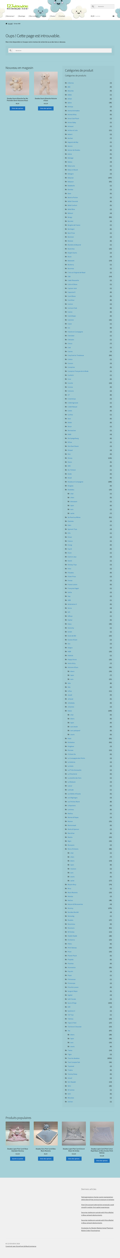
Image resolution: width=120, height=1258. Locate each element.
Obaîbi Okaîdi (72, 936)
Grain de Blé (72, 636)
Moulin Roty (72, 884)
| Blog (44, 16)
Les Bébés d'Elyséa (74, 794)
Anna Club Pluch (73, 118)
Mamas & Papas (73, 817)
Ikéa (69, 683)
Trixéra (70, 1070)
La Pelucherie (72, 774)
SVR (69, 1007)
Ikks (69, 687)
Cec (69, 328)
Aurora (70, 146)
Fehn (69, 569)
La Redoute (72, 782)
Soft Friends (72, 999)
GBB (69, 600)
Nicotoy (70, 908)
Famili (70, 561)
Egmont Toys (72, 529)
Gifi (69, 612)
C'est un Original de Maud (76, 272)
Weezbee (71, 1098)
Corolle (70, 383)
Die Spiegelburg (73, 438)
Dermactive (72, 430)
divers (72, 671)
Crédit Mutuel (72, 407)
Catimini (71, 320)
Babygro (71, 174)
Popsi (70, 975)
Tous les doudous (74, 1058)
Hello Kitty (71, 663)
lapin (72, 505)
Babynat (71, 178)
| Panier (52, 16)
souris (72, 734)
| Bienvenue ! (10, 16)
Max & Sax (71, 833)
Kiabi (69, 738)
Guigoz (70, 648)
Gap (69, 596)
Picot (69, 952)
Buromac (71, 268)
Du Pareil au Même (74, 517)
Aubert (70, 134)
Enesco (70, 541)
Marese (70, 821)
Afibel (70, 99)
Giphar (70, 620)
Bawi (69, 193)
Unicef (70, 1078)
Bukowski (71, 261)
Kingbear (71, 746)
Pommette (72, 967)
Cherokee (71, 336)
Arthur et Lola (72, 130)
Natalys (70, 896)
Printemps (71, 983)
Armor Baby (72, 122)
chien (72, 497)
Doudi (70, 478)
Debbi (70, 422)
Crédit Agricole (73, 403)
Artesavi (70, 126)
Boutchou (71, 249)
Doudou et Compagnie (75, 482)
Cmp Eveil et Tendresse (76, 355)
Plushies (71, 963)
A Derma (71, 83)
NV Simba (71, 932)
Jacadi (70, 695)
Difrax (70, 442)
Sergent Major (73, 991)
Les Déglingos (72, 798)
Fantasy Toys (72, 565)
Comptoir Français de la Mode (78, 371)
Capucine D (71, 292)
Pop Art (70, 971)
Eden (69, 525)
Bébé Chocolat (73, 201)
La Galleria (71, 762)
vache (72, 513)
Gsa (69, 644)
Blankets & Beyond (74, 245)
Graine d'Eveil (72, 640)
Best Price (71, 233)
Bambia (70, 189)
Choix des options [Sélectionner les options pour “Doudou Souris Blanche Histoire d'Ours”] (46, 108)
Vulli (69, 1094)
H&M (69, 651)
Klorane (70, 750)
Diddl (69, 434)
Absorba (70, 91)
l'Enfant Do (72, 754)
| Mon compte (33, 16)
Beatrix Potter (73, 197)
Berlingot (71, 229)
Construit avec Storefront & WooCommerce (21, 1246)
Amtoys (70, 107)
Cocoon (70, 363)
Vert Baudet (72, 1082)
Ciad (69, 347)
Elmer (70, 537)
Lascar (70, 786)
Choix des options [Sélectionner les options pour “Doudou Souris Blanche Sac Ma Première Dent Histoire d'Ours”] (17, 108)
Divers (70, 462)
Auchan (70, 138)
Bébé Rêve (71, 209)
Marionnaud (72, 825)
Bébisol (70, 213)
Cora (69, 379)
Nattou (70, 900)
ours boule (74, 727)
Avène (70, 154)
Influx (70, 691)
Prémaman (72, 979)
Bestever (71, 237)
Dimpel (70, 450)
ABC (69, 87)
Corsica (70, 387)
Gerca (70, 608)
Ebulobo (71, 521)
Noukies (70, 920)
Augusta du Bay (73, 142)
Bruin (69, 257)
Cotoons (71, 391)
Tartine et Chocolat (74, 1027)
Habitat (70, 655)
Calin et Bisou (72, 284)
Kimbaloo (71, 742)
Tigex (70, 1054)
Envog (70, 545)
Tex (69, 1031)
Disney (70, 458)
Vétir (69, 1086)
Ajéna (70, 103)
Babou (70, 162)
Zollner (70, 1102)
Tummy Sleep (72, 1074)
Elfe (69, 533)
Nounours (71, 928)
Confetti (71, 375)
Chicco (70, 343)
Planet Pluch (72, 956)
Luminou (71, 809)
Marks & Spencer (73, 829)
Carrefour (71, 300)
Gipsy (69, 624)
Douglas (70, 486)
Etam (70, 553)
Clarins (70, 351)
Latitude (71, 790)
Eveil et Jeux (72, 557)
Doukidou (71, 490)
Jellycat (70, 699)
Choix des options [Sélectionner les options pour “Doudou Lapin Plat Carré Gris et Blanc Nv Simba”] (74, 1159)
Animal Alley (72, 114)
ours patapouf (75, 730)
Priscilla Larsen (73, 987)
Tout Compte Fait (74, 1062)
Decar (70, 426)
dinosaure (73, 501)
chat (71, 494)
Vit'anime (71, 1090)
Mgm (69, 841)
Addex (70, 95)
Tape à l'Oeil (72, 1023)
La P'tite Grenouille (74, 770)
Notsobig (71, 916)
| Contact (62, 16)
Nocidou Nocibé (73, 912)
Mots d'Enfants (73, 849)
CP (69, 395)
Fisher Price (72, 576)
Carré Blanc (72, 296)
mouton (73, 869)
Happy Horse (72, 659)
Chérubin (71, 340)
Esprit (70, 549)
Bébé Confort (72, 205)
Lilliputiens (72, 805)
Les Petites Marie (74, 802)
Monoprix (71, 845)
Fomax (70, 580)
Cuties (70, 411)
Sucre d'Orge (72, 1003)
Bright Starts (72, 253)
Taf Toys (71, 1015)
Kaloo (70, 711)
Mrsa (69, 888)
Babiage (70, 158)
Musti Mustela (72, 892)
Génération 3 (72, 604)
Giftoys (70, 616)
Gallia (70, 592)
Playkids (70, 959)
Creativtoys (72, 399)
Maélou (70, 813)
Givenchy (71, 628)
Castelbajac (72, 316)
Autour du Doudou (74, 150)
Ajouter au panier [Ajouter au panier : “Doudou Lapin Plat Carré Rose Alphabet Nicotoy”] (17, 1159)
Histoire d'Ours (73, 667)
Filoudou (71, 573)
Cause (70, 324)
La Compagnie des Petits (76, 758)
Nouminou (71, 924)
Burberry (71, 265)
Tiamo (70, 1050)
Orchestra (71, 940)
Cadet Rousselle (73, 280)
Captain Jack (72, 288)
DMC (69, 466)
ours (71, 509)
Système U (71, 1011)
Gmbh (70, 632)
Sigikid (70, 995)
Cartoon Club (72, 308)
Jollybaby (71, 703)
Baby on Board (73, 170)
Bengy (70, 217)
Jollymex (71, 707)
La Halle (70, 766)
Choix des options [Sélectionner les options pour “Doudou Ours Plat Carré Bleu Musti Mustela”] (45, 1159)
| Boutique (21, 16)
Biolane (70, 241)
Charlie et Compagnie (75, 332)
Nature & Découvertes (75, 904)
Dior (69, 454)
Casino (70, 312)
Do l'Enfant (72, 470)
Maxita (70, 837)
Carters (70, 304)
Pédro (70, 944)
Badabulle (71, 186)
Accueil (10, 24)
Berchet (70, 221)
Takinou (70, 1019)
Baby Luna (71, 166)
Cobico (70, 359)
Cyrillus (70, 415)
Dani (69, 419)
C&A (69, 276)
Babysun (71, 182)
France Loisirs (72, 584)
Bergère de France (74, 225)
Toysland (71, 1066)
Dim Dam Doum (73, 446)
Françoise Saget (73, 588)
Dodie (70, 474)
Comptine (71, 367)
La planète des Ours (74, 778)
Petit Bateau (72, 948)
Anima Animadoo (74, 111)
